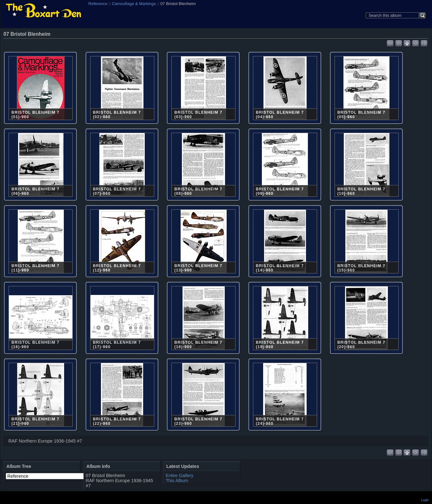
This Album (177, 480)
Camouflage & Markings (134, 3)
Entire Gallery (179, 475)
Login (425, 500)
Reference (97, 3)
